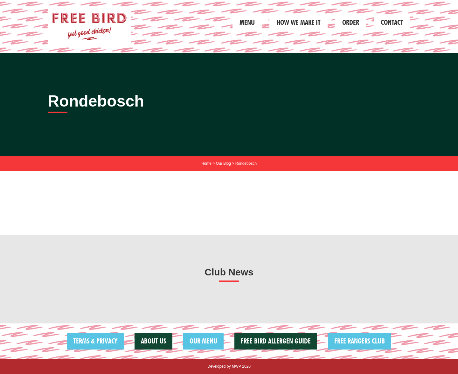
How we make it (298, 22)
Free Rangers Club (359, 341)
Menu (247, 22)
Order (350, 22)
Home (206, 163)
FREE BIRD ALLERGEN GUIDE (276, 341)
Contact (392, 22)
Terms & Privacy (95, 341)
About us (153, 341)
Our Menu (203, 341)
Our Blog (223, 163)
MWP (236, 366)
